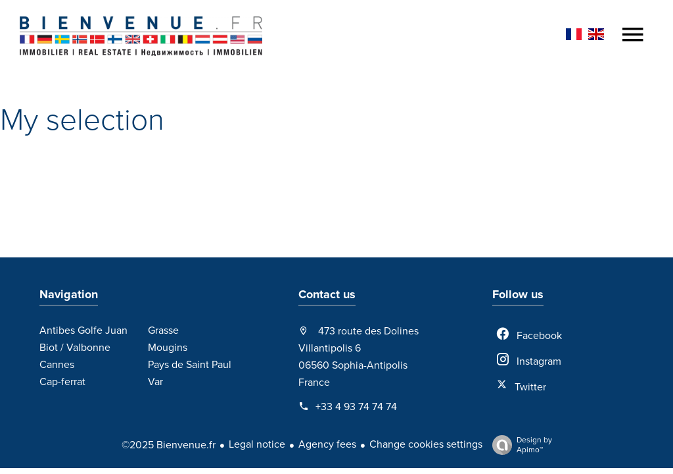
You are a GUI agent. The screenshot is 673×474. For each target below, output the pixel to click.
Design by (519, 445)
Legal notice (257, 444)
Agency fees (327, 444)
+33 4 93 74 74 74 (356, 406)
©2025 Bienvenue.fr (169, 445)
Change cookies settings (425, 444)
